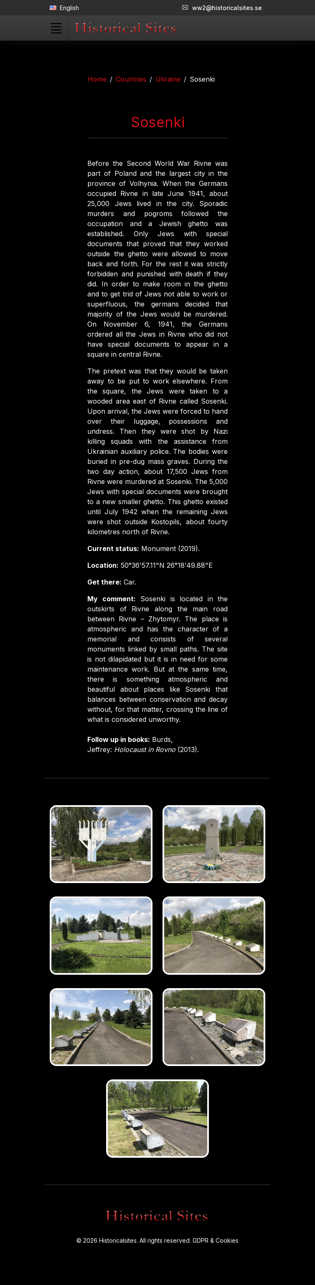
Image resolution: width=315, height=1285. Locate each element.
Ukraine (167, 79)
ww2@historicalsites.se (222, 7)
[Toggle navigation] (56, 28)
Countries (131, 79)
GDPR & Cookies (216, 1240)
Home (97, 79)
